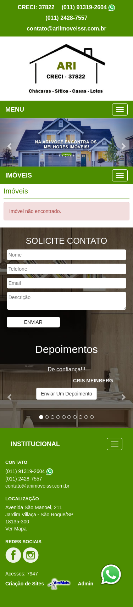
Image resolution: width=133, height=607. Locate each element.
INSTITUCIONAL (35, 444)
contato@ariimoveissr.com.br (66, 29)
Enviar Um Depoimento (66, 394)
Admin (85, 583)
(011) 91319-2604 (84, 7)
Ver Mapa (16, 529)
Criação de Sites (24, 583)
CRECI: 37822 (36, 7)
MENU (14, 109)
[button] (10, 142)
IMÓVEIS (18, 175)
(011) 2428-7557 (66, 18)
